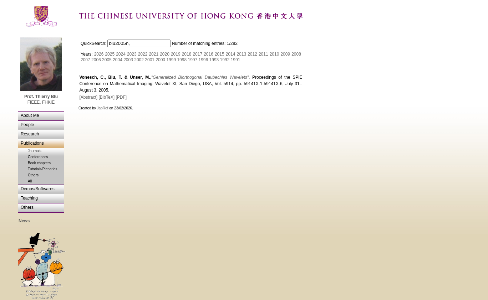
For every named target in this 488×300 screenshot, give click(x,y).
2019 (176, 54)
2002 (139, 59)
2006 (96, 59)
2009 (285, 54)
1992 (225, 59)
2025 (110, 54)
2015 (219, 54)
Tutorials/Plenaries (42, 169)
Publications (32, 143)
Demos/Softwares (38, 188)
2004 (117, 59)
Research (30, 133)
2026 (99, 54)
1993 (214, 59)
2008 (296, 54)
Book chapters (39, 163)
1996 (203, 59)
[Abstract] (88, 97)
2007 (85, 59)
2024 (121, 54)
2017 (197, 54)
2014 (230, 54)
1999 (171, 59)
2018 (187, 54)
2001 (149, 59)
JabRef (102, 108)
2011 (263, 54)
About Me (30, 115)
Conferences (38, 157)
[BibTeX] (106, 97)
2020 (164, 54)
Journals (34, 151)
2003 (128, 59)
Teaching (29, 198)
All (30, 181)
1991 (235, 59)
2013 (241, 54)
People (27, 124)
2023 (132, 54)
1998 (182, 59)
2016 (208, 54)
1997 (192, 59)
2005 (107, 59)
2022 (143, 54)
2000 (160, 59)
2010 (274, 54)
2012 (252, 54)
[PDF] (121, 97)
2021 (153, 54)
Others (33, 175)
